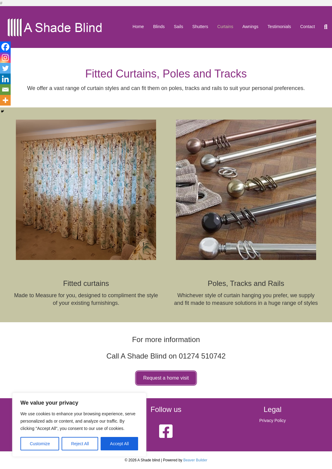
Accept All (119, 443)
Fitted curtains (86, 283)
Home (138, 26)
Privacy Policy (272, 420)
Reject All (80, 443)
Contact (307, 26)
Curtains (225, 26)
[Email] (5, 89)
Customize (40, 443)
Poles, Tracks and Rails (246, 283)
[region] (79, 425)
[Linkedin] (5, 79)
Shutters (200, 26)
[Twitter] (5, 68)
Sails (178, 26)
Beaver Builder (195, 460)
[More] (5, 100)
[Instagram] (5, 57)
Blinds (159, 26)
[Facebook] (5, 46)
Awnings (250, 26)
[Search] (323, 27)
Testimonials (279, 26)
